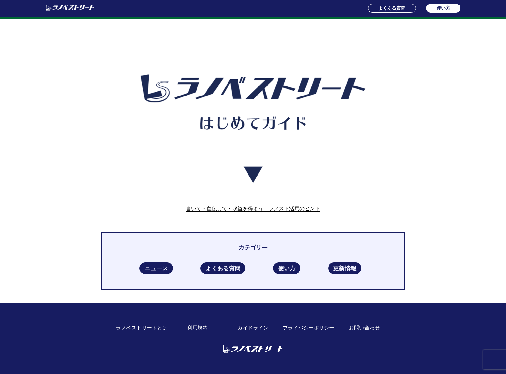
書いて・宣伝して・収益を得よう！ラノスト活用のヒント (253, 208)
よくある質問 (391, 8)
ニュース (156, 268)
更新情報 (344, 268)
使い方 (443, 8)
